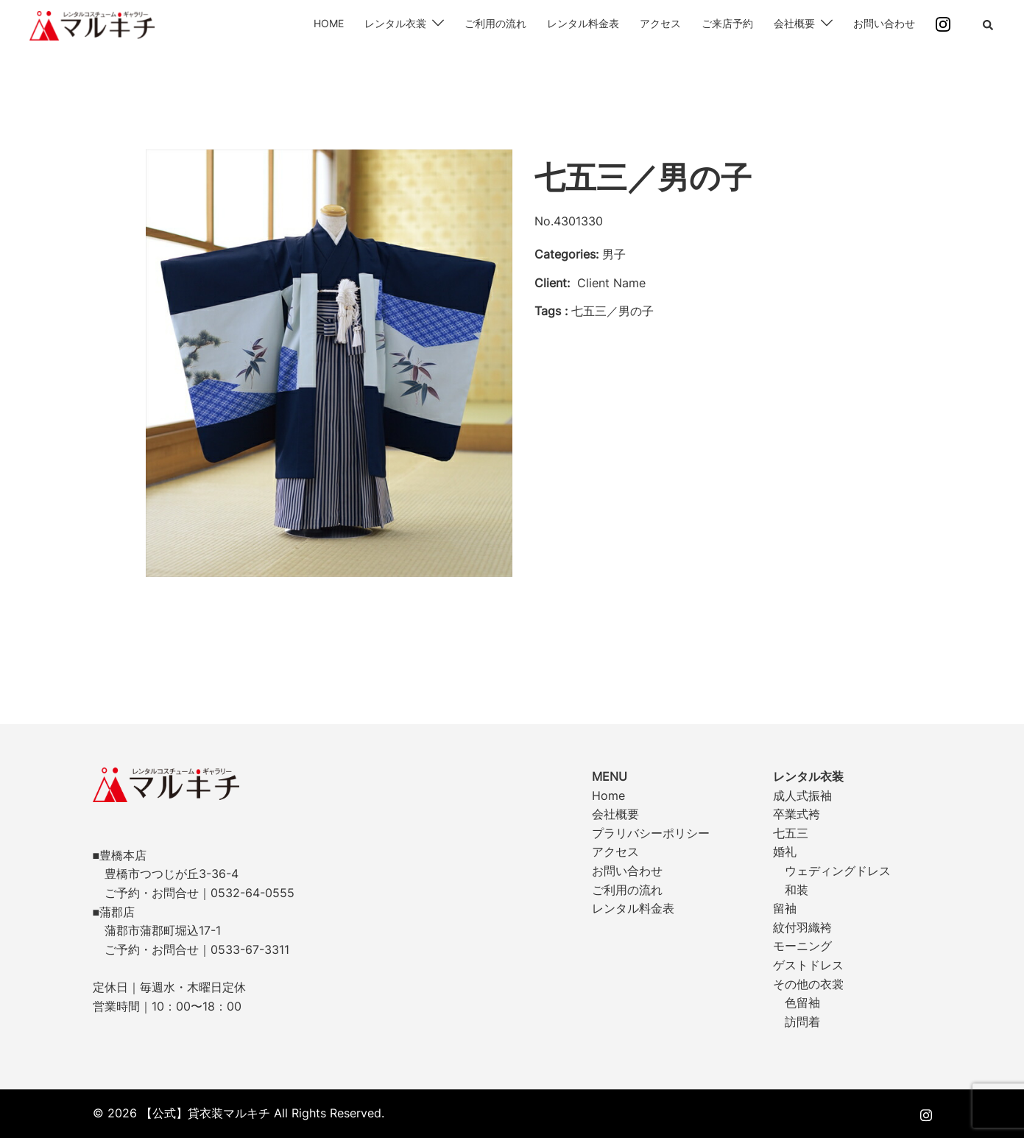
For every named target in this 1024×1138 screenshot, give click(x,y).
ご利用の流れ (495, 23)
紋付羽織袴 (802, 927)
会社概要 (794, 23)
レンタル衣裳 (395, 23)
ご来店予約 (727, 23)
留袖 (785, 908)
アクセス (660, 23)
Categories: (566, 254)
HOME (329, 23)
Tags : (551, 310)
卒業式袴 (796, 814)
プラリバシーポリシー (651, 833)
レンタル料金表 (583, 23)
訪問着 (802, 1021)
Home (608, 795)
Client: (552, 282)
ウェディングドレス (838, 870)
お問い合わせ (884, 23)
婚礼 (785, 851)
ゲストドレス (808, 965)
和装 (796, 889)
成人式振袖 (802, 795)
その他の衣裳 (808, 984)
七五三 (790, 833)
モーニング (802, 945)
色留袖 (802, 1002)
